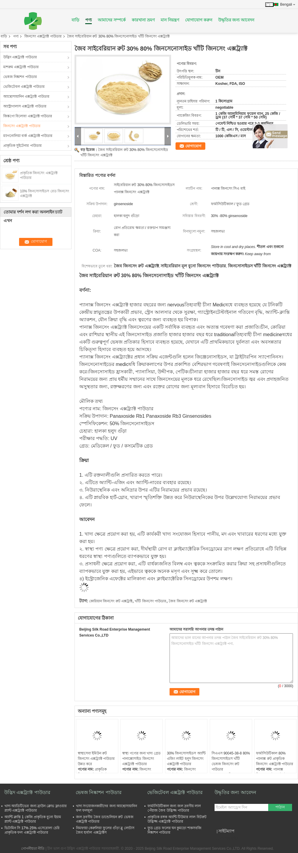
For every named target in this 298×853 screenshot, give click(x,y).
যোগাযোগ (193, 146)
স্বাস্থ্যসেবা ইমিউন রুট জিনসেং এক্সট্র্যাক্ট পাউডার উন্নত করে (96, 758)
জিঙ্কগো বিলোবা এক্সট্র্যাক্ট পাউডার (27, 116)
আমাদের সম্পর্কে (112, 20)
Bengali (287, 4)
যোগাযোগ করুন (198, 20)
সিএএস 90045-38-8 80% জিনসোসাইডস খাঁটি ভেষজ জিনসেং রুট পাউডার (231, 761)
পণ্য (88, 20)
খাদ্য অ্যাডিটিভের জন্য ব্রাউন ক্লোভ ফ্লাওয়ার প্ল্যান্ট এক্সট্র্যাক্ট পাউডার (35, 808)
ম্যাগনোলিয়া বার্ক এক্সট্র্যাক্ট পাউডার (27, 136)
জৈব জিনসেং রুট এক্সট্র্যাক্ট (188, 601)
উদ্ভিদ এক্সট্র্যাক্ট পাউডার (20, 57)
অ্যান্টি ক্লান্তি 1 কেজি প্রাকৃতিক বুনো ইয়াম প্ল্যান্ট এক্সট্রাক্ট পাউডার (32, 819)
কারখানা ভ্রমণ (143, 20)
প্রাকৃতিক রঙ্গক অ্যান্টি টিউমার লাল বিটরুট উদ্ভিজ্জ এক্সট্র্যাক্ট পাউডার (177, 819)
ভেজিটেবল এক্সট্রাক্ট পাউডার (24, 87)
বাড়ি (75, 20)
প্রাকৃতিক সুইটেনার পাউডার (22, 146)
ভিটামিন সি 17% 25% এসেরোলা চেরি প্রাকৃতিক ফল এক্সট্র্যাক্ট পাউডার (32, 830)
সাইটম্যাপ (226, 831)
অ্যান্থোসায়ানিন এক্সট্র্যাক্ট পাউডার (26, 96)
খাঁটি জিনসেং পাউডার (150, 601)
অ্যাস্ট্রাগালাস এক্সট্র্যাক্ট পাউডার (24, 106)
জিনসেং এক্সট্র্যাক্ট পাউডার (43, 36)
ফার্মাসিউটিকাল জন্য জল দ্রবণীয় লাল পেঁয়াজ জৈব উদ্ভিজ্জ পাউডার (174, 808)
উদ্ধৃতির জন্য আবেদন (236, 20)
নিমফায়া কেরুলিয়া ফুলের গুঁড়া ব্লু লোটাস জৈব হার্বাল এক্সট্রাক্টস (105, 830)
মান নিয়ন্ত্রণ (170, 20)
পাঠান (280, 807)
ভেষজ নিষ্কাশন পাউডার (20, 77)
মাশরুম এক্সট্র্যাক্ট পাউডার (21, 67)
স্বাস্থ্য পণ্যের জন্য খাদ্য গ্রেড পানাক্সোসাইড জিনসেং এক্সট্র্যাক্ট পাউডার (141, 758)
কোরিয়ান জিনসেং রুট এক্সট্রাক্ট (110, 601)
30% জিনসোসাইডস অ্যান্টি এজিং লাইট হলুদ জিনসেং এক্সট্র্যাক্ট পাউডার (186, 758)
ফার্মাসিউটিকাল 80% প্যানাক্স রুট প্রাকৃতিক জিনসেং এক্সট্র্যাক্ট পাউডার (274, 758)
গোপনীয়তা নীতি (32, 848)
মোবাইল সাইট (226, 838)
